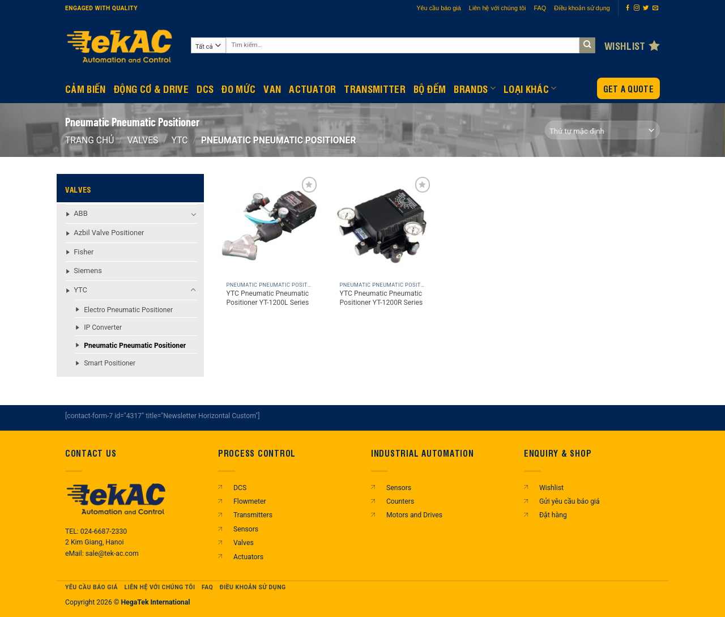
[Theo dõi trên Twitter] (646, 8)
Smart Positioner (109, 363)
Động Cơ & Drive (151, 88)
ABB (81, 213)
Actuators (248, 557)
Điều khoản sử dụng (582, 8)
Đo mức (238, 88)
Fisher (83, 252)
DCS (205, 88)
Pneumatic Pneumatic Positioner (135, 346)
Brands (475, 88)
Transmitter (375, 88)
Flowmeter (249, 501)
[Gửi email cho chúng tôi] (655, 8)
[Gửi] (587, 45)
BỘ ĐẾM (429, 88)
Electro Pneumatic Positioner (128, 310)
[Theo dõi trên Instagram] (636, 8)
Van (272, 88)
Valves (143, 140)
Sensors (245, 529)
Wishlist (551, 488)
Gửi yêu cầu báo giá (569, 501)
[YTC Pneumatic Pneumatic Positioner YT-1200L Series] (269, 225)
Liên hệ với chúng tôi (497, 8)
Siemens (88, 270)
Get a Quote (628, 89)
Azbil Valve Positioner (109, 232)
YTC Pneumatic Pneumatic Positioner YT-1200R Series (381, 298)
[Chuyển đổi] (193, 214)
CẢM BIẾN (85, 88)
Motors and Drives (414, 515)
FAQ (540, 8)
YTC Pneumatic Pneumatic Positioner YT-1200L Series (267, 298)
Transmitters (252, 515)
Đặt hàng (553, 515)
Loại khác (530, 88)
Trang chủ (89, 140)
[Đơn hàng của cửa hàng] (602, 130)
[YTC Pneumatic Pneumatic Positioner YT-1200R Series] (382, 225)
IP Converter (103, 327)
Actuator (312, 88)
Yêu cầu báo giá (438, 8)
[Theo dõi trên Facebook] (627, 8)
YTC (180, 140)
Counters (400, 501)
